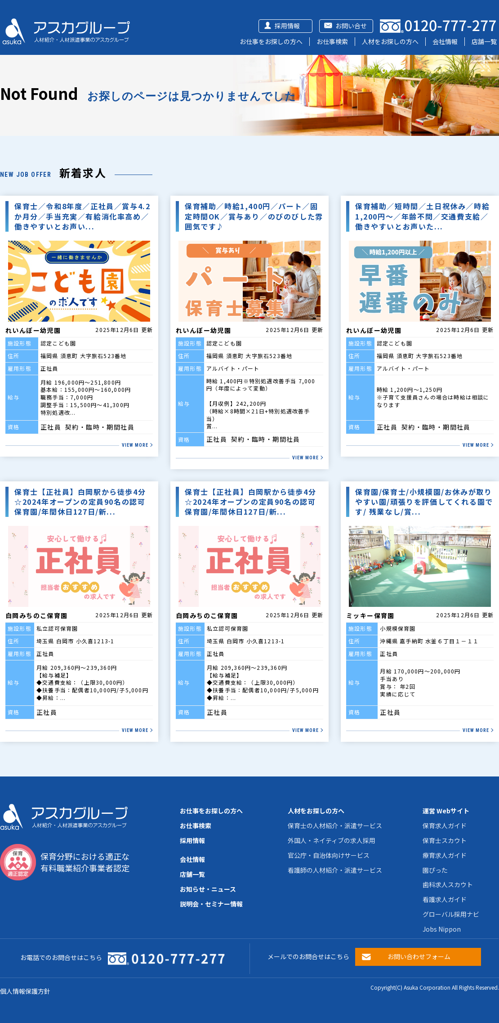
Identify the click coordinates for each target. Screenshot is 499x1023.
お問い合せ (351, 25)
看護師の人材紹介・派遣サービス (335, 870)
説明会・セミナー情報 (211, 903)
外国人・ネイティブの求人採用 (331, 840)
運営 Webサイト (446, 810)
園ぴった (435, 870)
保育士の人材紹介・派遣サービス (335, 825)
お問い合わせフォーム (419, 956)
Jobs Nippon (442, 928)
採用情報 (287, 25)
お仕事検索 (332, 41)
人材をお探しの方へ (390, 41)
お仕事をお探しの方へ (271, 41)
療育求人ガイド (445, 855)
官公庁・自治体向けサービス (329, 855)
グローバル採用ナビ (451, 914)
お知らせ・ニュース (208, 888)
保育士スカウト (445, 840)
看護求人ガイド (445, 899)
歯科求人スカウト (448, 884)
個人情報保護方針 (25, 991)
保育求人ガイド (445, 825)
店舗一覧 (484, 41)
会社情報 (445, 41)
